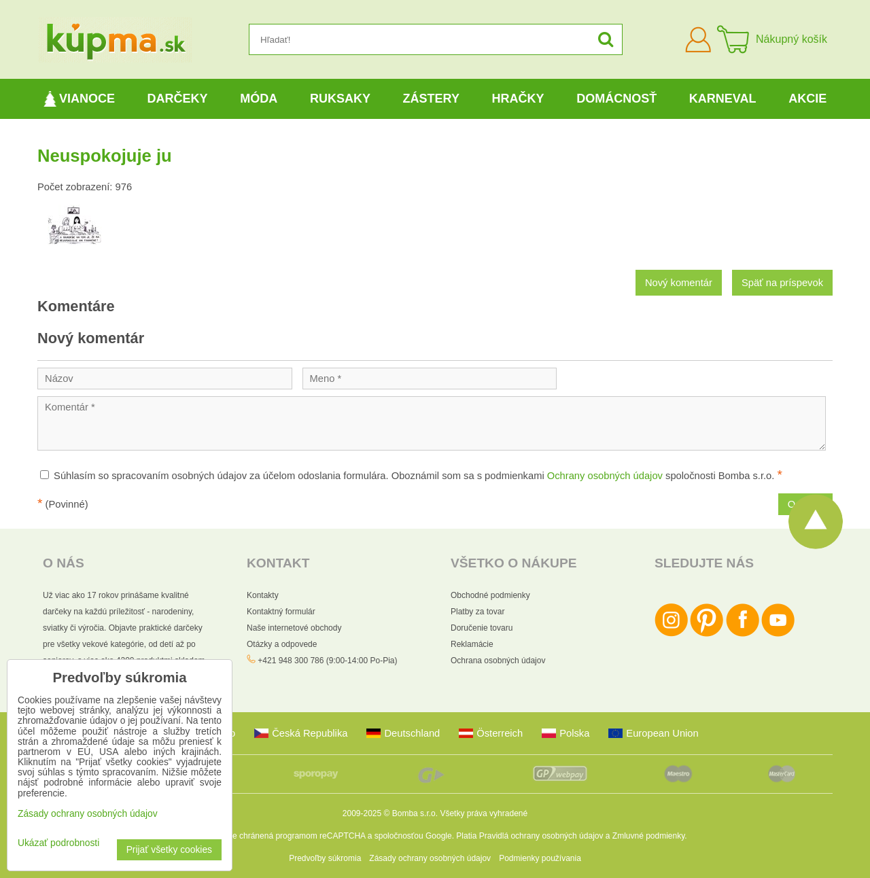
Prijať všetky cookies (169, 850)
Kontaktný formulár (281, 611)
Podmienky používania (540, 858)
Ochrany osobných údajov (605, 475)
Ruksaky (340, 98)
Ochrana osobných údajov (498, 660)
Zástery (431, 98)
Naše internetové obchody (294, 628)
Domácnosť (616, 98)
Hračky (518, 98)
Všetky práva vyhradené (483, 813)
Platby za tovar (477, 611)
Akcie (807, 98)
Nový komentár (678, 282)
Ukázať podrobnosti (58, 843)
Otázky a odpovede (282, 644)
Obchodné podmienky (490, 595)
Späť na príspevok (782, 282)
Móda (258, 98)
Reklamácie (472, 644)
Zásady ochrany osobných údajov (430, 858)
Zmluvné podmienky (648, 836)
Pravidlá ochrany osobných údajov (541, 836)
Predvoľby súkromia (325, 858)
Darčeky (177, 98)
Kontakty (263, 595)
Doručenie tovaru (481, 628)
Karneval (722, 98)
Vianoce (79, 99)
